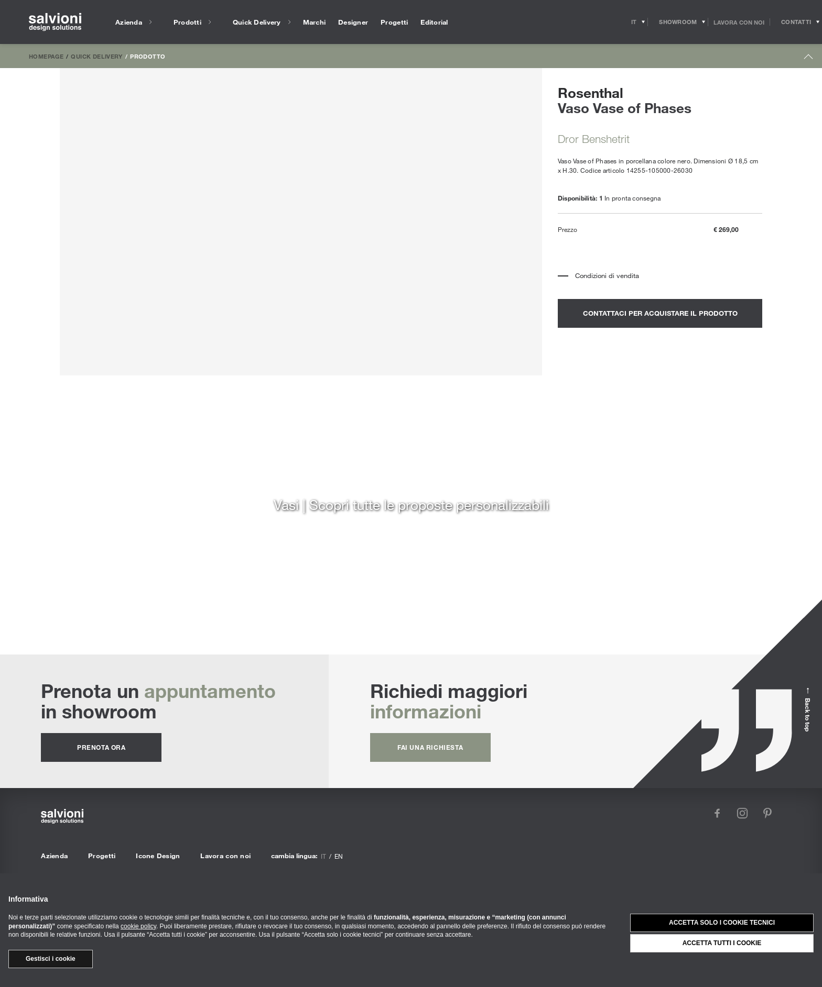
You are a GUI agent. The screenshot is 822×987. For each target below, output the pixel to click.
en (338, 856)
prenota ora (101, 747)
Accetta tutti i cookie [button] (722, 943)
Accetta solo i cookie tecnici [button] (722, 922)
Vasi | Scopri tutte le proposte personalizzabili (411, 504)
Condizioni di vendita (607, 275)
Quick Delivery (96, 56)
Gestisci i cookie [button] (50, 958)
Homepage (46, 56)
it (323, 856)
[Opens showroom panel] (678, 22)
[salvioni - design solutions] (55, 22)
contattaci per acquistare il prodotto (660, 313)
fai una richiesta (430, 747)
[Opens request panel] (796, 22)
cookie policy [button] (138, 926)
